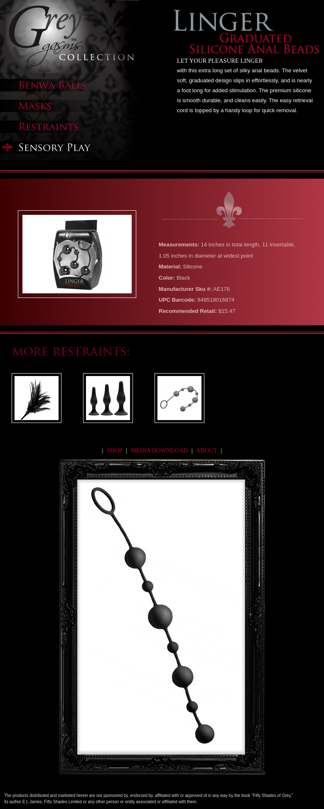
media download (160, 450)
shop (114, 450)
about (206, 450)
